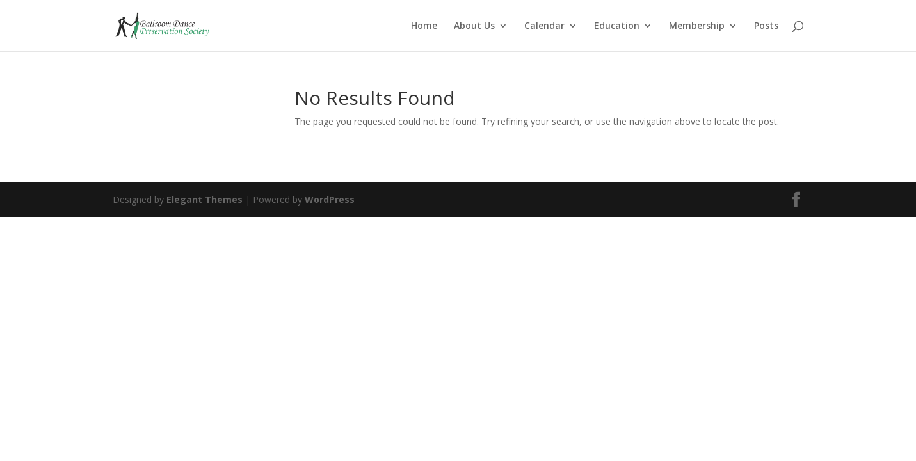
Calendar (544, 26)
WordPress (330, 199)
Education (616, 26)
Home (424, 26)
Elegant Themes (204, 199)
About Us (474, 26)
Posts (766, 26)
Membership (697, 26)
